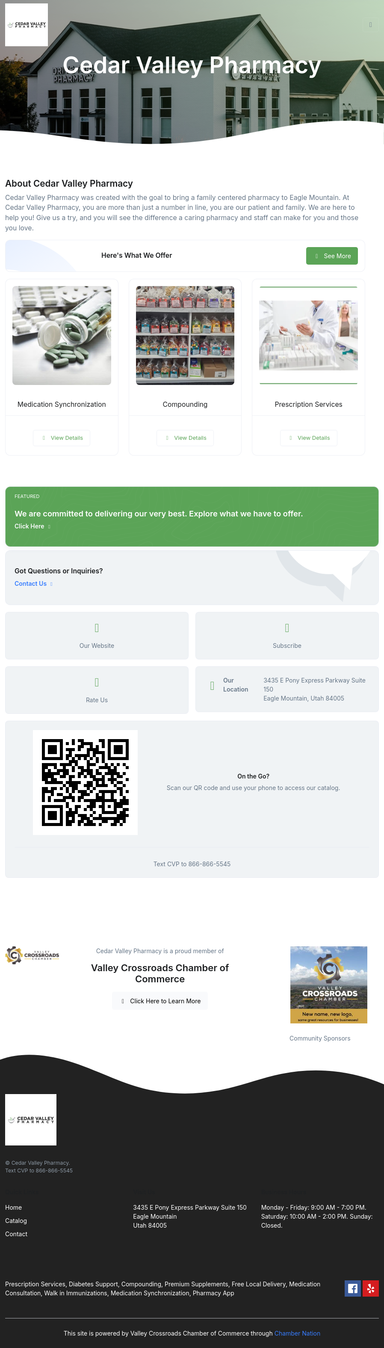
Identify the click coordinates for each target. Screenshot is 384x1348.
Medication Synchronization (62, 404)
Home (13, 1207)
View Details (61, 437)
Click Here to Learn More (160, 1001)
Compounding (185, 404)
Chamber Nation (298, 1333)
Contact (16, 1234)
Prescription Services (309, 404)
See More (332, 255)
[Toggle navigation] (371, 25)
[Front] (28, 24)
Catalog (16, 1220)
